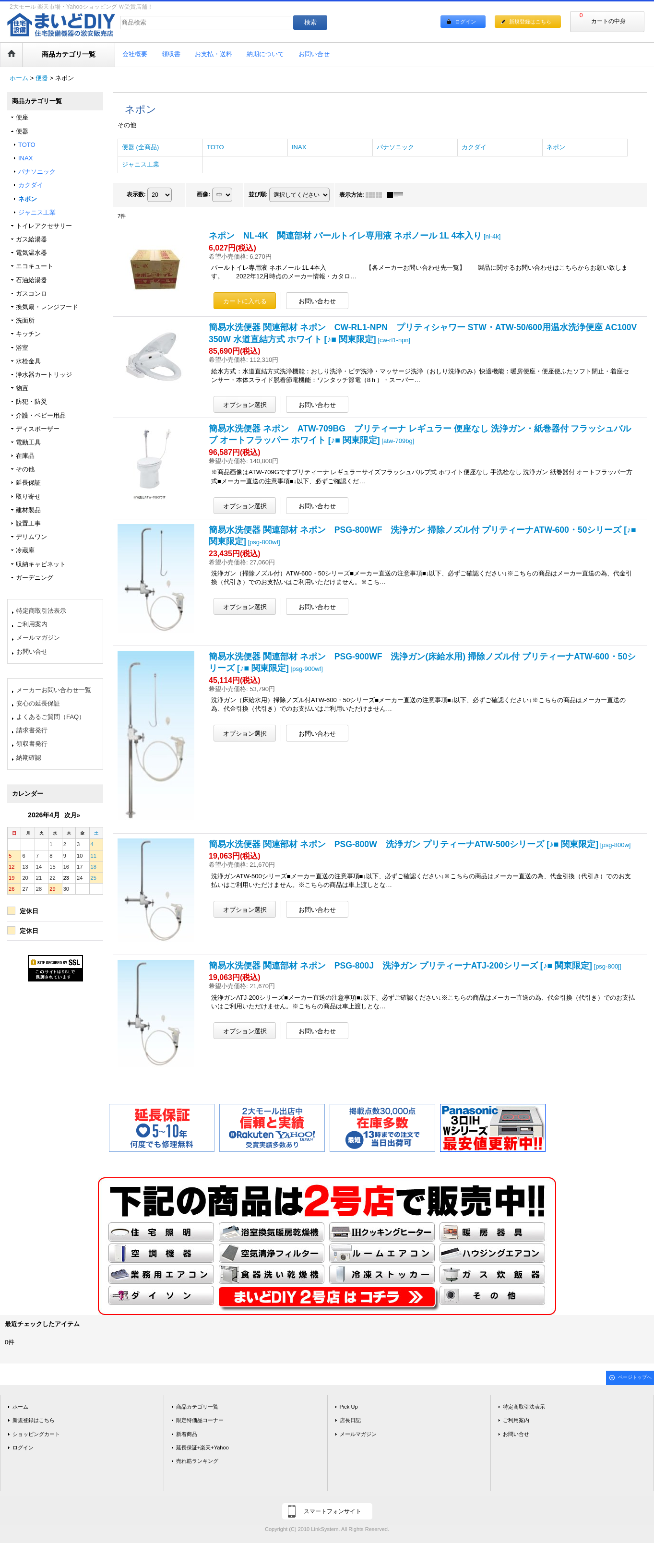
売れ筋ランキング (197, 1461)
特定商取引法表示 (41, 610)
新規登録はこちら (530, 21)
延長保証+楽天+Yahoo (202, 1447)
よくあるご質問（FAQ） (50, 716)
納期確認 (28, 757)
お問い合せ (32, 651)
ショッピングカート (36, 1434)
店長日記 (350, 1420)
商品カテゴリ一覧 (197, 1407)
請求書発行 (32, 730)
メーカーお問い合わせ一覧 (53, 690)
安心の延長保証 (38, 703)
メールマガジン (38, 637)
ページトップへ (635, 1377)
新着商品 (186, 1434)
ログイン (465, 21)
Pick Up (349, 1407)
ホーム (20, 1407)
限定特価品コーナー (200, 1420)
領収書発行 (32, 743)
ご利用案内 (32, 624)
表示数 (136, 194)
